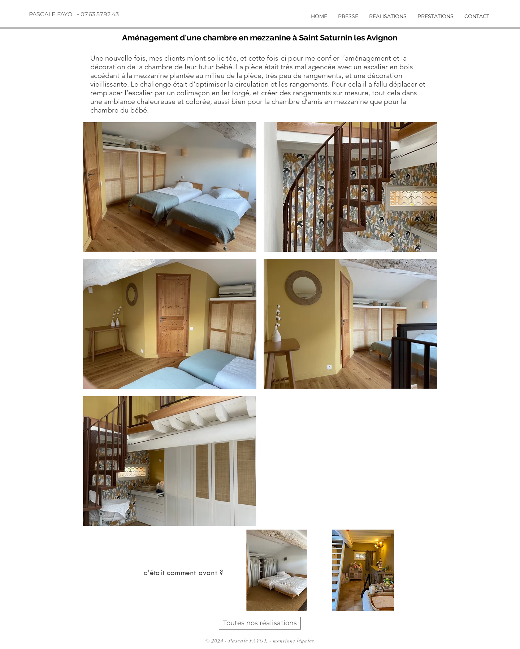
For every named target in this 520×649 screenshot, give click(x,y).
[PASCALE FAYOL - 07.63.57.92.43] (74, 14)
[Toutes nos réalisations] (260, 623)
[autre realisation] (411, 622)
